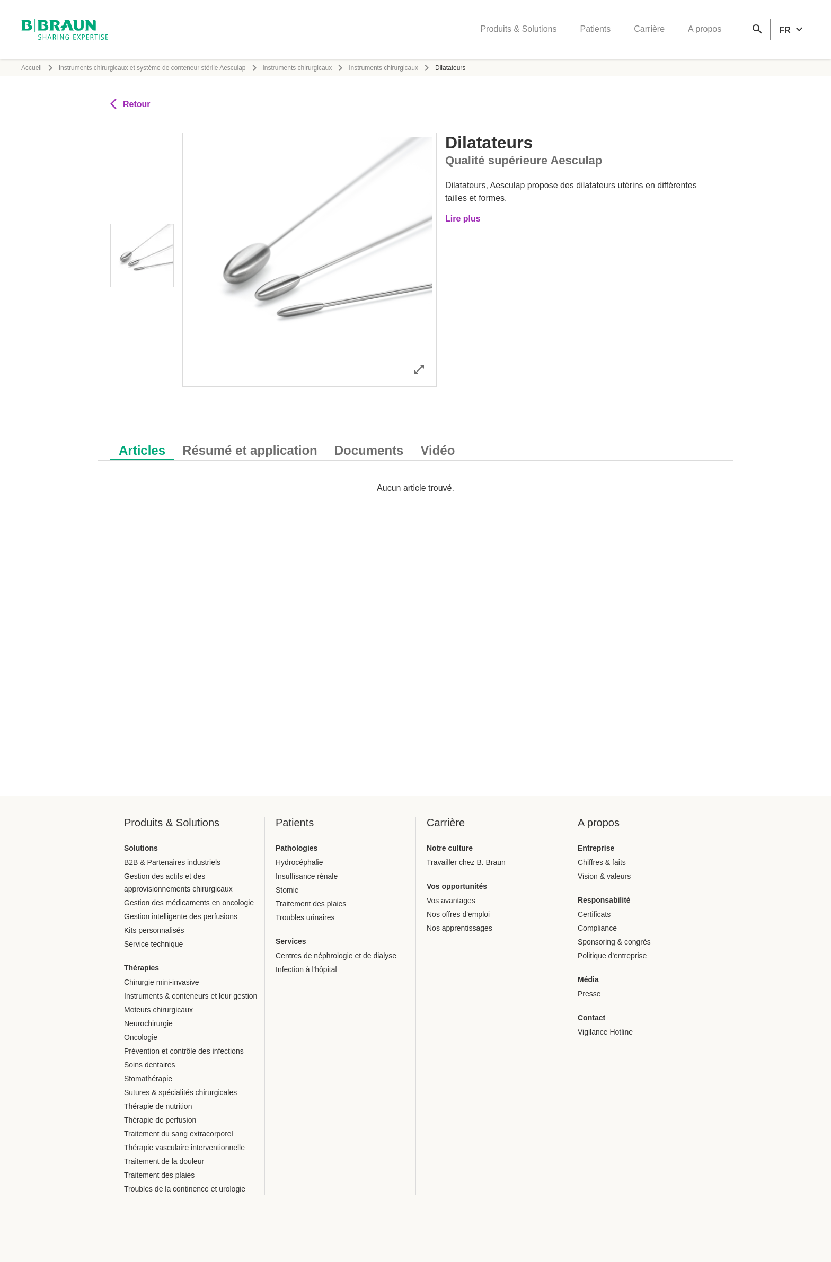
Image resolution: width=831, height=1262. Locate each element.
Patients (595, 29)
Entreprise (596, 848)
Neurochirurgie (148, 1023)
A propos (704, 29)
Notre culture (450, 848)
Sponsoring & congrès (614, 942)
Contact (591, 1017)
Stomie (287, 890)
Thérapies (141, 968)
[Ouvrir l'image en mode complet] (419, 369)
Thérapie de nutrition (158, 1106)
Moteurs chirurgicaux (158, 1009)
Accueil (31, 68)
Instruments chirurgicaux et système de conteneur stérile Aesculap (152, 68)
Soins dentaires (149, 1065)
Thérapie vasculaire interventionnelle (184, 1147)
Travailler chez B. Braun (466, 862)
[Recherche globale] (757, 29)
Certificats (594, 914)
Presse (589, 994)
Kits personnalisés (154, 930)
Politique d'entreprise (612, 955)
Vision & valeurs (604, 876)
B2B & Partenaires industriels (172, 862)
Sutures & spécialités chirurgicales (180, 1092)
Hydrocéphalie (299, 862)
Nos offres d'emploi (458, 914)
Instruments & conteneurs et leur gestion (190, 996)
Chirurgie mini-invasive (161, 982)
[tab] (142, 448)
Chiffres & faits (602, 862)
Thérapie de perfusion (160, 1120)
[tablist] (415, 445)
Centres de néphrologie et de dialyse (336, 955)
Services (291, 941)
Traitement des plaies (159, 1175)
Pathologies (296, 848)
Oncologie (140, 1037)
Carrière (649, 29)
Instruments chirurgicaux (297, 68)
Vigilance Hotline (605, 1032)
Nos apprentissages (459, 928)
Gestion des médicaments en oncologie (189, 902)
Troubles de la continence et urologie (184, 1189)
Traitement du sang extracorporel (178, 1133)
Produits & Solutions (518, 29)
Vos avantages (451, 900)
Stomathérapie (148, 1078)
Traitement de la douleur (164, 1161)
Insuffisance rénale (307, 876)
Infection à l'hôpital (306, 969)
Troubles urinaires (305, 917)
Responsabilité (604, 900)
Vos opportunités (457, 886)
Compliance (597, 928)
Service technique (153, 944)
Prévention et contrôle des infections (184, 1051)
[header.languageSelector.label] (792, 29)
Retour (130, 104)
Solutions (141, 848)
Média (588, 979)
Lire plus (463, 218)
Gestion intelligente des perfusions (180, 916)
